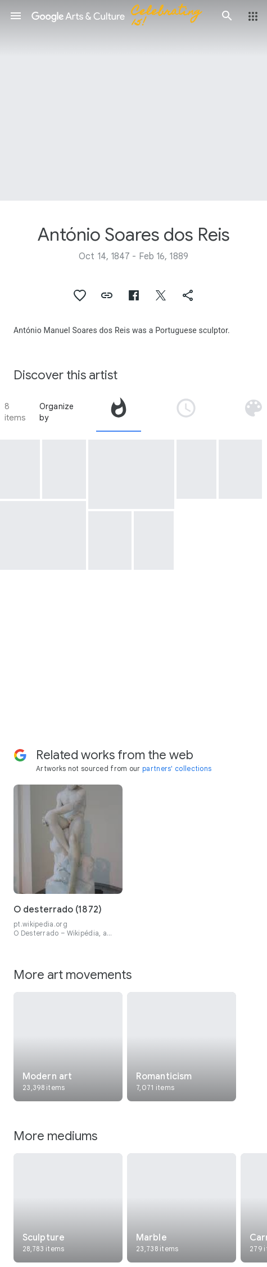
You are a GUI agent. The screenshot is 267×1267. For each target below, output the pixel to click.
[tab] (118, 412)
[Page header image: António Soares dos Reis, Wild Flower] (133, 100)
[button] (15, 15)
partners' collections (176, 768)
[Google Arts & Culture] (121, 16)
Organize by (56, 412)
